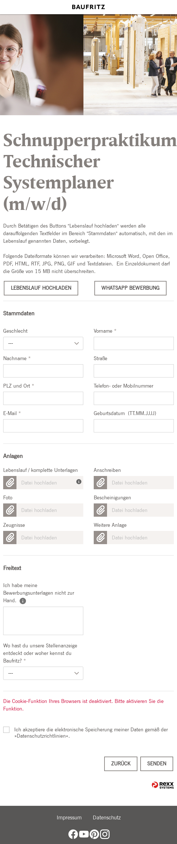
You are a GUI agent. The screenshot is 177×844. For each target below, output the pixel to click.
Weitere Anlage (110, 525)
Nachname (17, 358)
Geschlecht (15, 331)
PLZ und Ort (18, 386)
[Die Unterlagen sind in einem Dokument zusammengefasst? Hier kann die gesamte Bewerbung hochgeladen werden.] (79, 480)
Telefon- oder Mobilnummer (123, 386)
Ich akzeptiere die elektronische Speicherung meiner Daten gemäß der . (91, 730)
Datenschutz (107, 817)
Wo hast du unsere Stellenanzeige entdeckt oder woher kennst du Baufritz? (40, 653)
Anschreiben (107, 470)
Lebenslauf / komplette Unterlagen (40, 470)
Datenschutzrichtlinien (41, 736)
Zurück (120, 764)
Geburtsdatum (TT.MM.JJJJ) (125, 413)
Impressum (69, 817)
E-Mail (12, 413)
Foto (7, 498)
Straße (100, 358)
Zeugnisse (14, 525)
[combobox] (43, 343)
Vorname (105, 331)
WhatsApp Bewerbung (130, 288)
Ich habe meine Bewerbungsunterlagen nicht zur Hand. (38, 592)
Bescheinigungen (112, 498)
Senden (156, 764)
